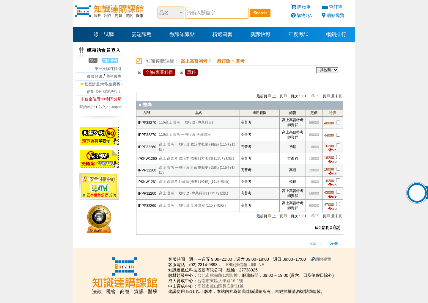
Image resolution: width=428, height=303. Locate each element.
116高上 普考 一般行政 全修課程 (185, 134)
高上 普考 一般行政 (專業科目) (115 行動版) (193, 193)
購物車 (304, 7)
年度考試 (298, 34)
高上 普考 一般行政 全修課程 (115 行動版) (192, 205)
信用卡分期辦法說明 (104, 91)
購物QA (304, 15)
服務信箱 (225, 264)
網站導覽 (335, 15)
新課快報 (260, 34)
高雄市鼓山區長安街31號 (209, 285)
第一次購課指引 (108, 68)
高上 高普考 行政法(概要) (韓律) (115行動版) (194, 181)
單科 (191, 72)
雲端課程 (141, 34)
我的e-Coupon (110, 106)
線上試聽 (104, 34)
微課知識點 (182, 34)
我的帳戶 (87, 106)
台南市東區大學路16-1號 (209, 280)
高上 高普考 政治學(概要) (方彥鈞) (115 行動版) (196, 158)
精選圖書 (222, 34)
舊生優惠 (114, 76)
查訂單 (335, 7)
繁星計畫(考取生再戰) (103, 84)
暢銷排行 (336, 34)
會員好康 (94, 76)
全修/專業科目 (159, 72)
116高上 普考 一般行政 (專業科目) (186, 122)
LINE (246, 264)
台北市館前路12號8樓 (206, 275)
